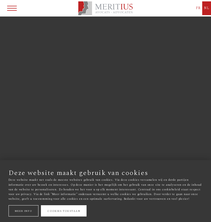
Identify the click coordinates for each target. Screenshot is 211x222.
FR (198, 8)
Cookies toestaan (63, 211)
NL (206, 8)
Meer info (23, 211)
